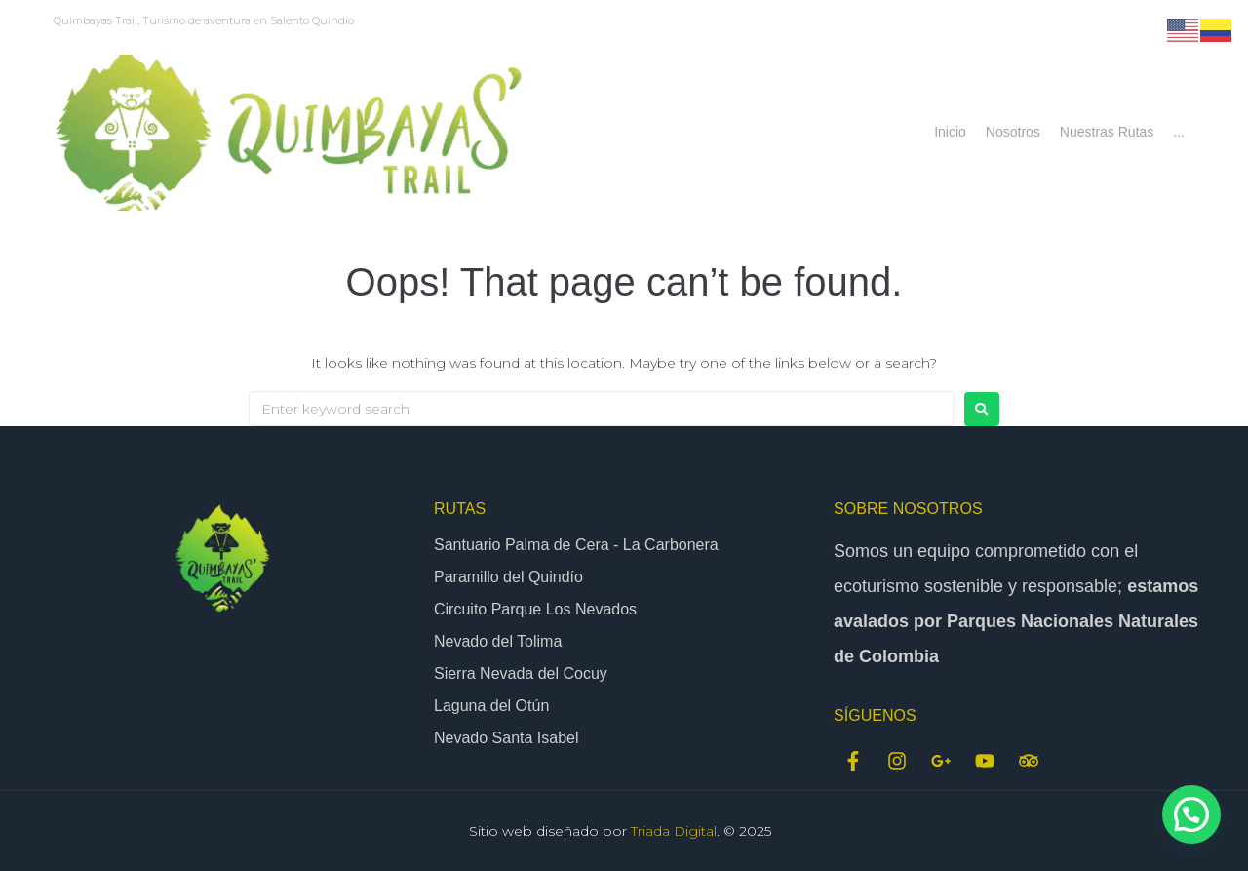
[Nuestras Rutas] (1106, 132)
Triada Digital (674, 831)
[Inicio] (950, 132)
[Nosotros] (1013, 132)
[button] (1191, 814)
